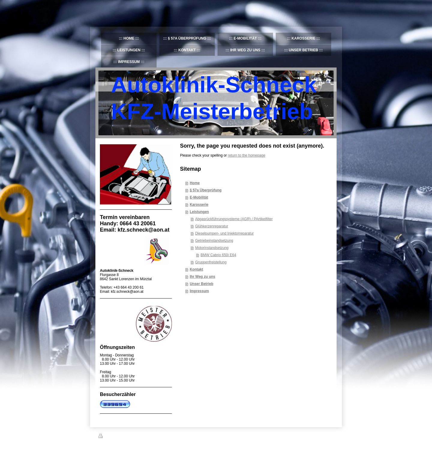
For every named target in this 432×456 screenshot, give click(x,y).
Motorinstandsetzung (211, 248)
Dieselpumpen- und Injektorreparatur (224, 233)
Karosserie (199, 204)
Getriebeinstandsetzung (214, 240)
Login (330, 436)
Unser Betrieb (201, 284)
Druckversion (111, 437)
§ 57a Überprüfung (205, 190)
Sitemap (133, 437)
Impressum (199, 291)
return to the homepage (246, 155)
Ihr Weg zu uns (202, 276)
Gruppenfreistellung (210, 262)
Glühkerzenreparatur (211, 226)
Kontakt (196, 269)
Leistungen (199, 212)
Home (195, 183)
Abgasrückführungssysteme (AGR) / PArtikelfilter (234, 219)
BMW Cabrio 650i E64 (218, 255)
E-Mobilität (199, 197)
